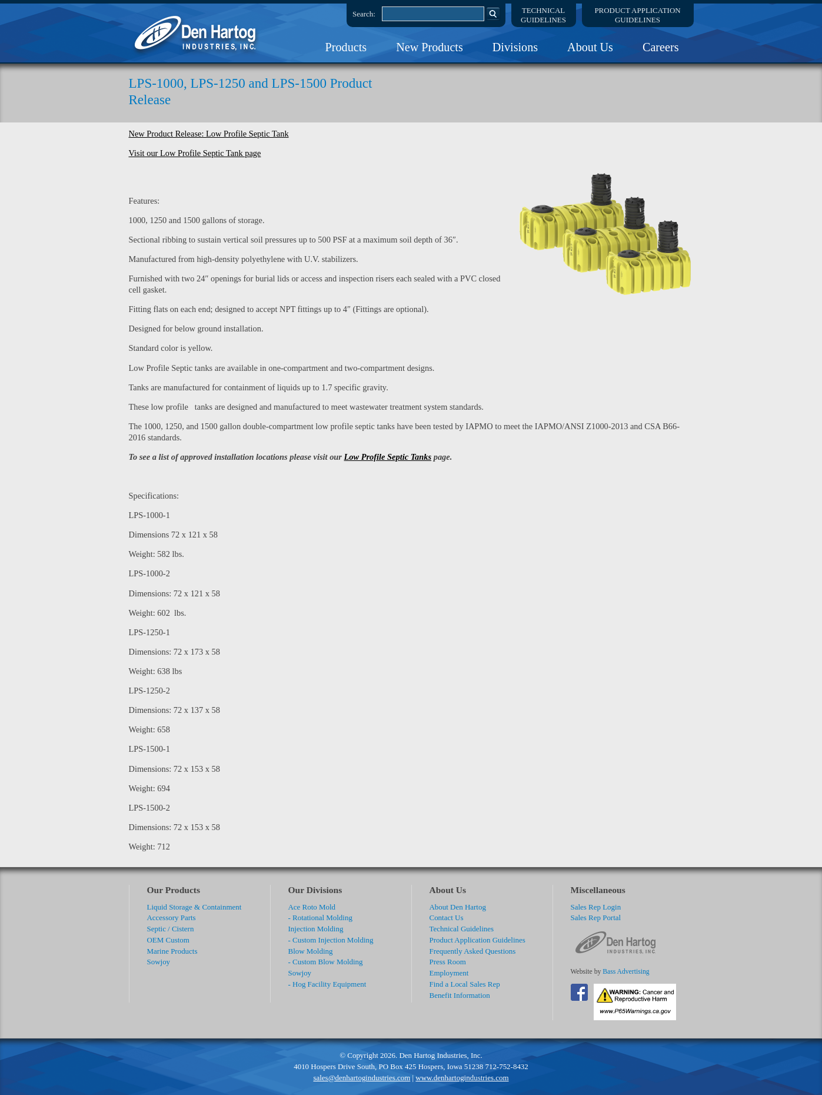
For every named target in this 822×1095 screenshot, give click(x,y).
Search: (363, 13)
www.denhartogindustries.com (461, 1077)
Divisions (515, 47)
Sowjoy (159, 961)
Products (346, 47)
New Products (429, 47)
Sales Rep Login (596, 906)
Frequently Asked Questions (473, 951)
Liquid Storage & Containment (194, 906)
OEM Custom (168, 939)
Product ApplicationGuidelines (637, 15)
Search (493, 13)
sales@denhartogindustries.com (361, 1077)
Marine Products (172, 951)
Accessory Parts (171, 917)
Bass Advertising (626, 971)
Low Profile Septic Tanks (388, 457)
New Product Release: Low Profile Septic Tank (209, 133)
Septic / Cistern (170, 928)
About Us (590, 47)
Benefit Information (460, 995)
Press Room (448, 961)
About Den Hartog (458, 906)
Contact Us (447, 917)
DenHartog (196, 33)
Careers (661, 47)
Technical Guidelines (462, 928)
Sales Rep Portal (596, 917)
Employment (449, 972)
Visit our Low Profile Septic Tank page (195, 153)
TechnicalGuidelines (543, 15)
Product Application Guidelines (477, 939)
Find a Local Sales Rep (465, 984)
